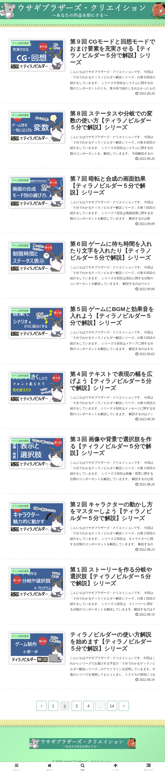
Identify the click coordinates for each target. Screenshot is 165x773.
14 (112, 713)
